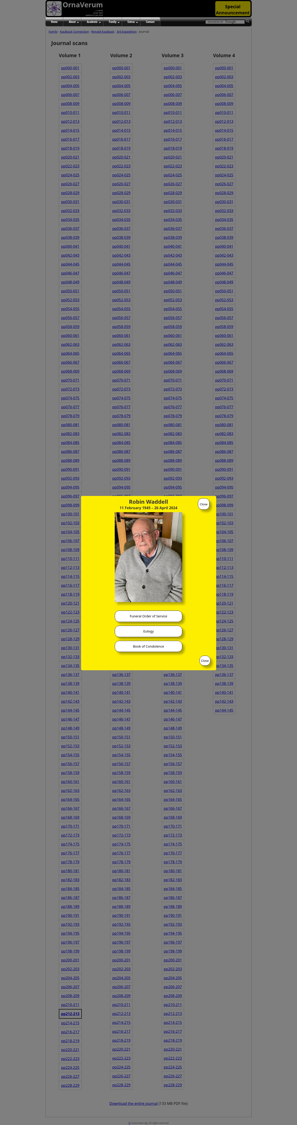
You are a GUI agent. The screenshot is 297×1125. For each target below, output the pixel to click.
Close (203, 504)
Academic (94, 22)
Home (54, 22)
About (74, 22)
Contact (150, 22)
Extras (133, 22)
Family (114, 22)
